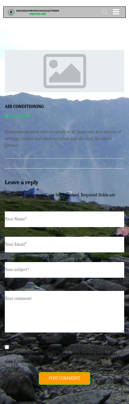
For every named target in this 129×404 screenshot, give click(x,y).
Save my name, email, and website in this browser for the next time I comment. (61, 357)
